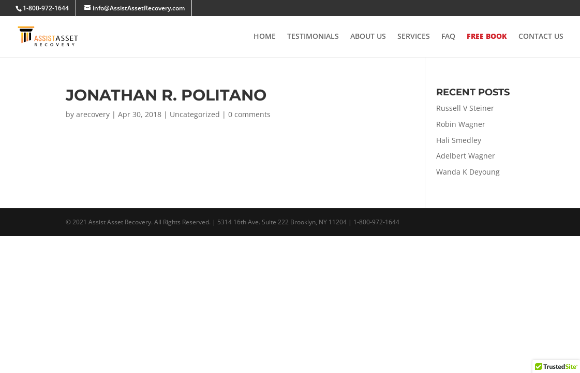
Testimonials (313, 37)
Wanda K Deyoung (468, 172)
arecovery (93, 114)
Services (413, 37)
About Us (368, 37)
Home (265, 37)
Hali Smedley (458, 140)
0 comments (249, 114)
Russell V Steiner (465, 108)
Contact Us (540, 37)
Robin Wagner (460, 124)
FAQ (448, 37)
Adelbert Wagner (465, 156)
